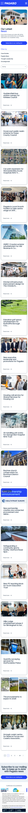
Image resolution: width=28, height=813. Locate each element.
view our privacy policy (16, 807)
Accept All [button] (5, 810)
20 (20, 755)
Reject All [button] (12, 810)
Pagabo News (5, 56)
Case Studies (5, 53)
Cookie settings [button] (19, 810)
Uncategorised (5, 61)
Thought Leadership (7, 59)
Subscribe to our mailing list (15, 43)
